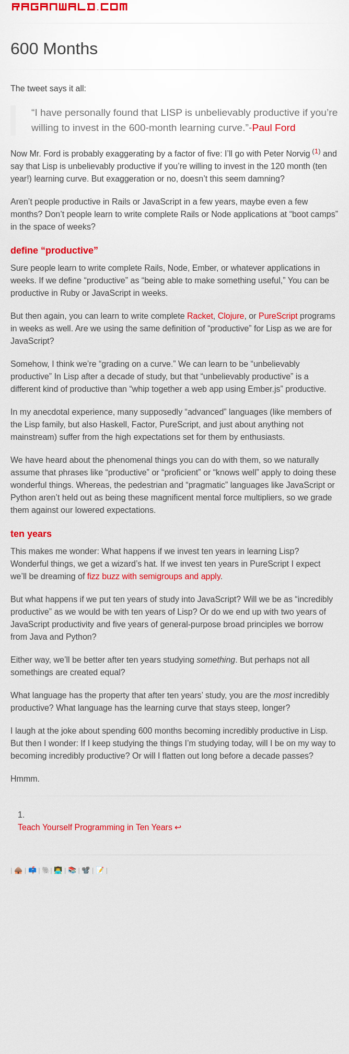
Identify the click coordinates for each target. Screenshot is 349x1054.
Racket (200, 316)
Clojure (231, 316)
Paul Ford (273, 127)
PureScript (278, 316)
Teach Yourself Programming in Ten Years (95, 827)
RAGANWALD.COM (70, 7)
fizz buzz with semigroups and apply (153, 576)
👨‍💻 (58, 870)
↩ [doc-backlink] (177, 827)
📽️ (86, 870)
